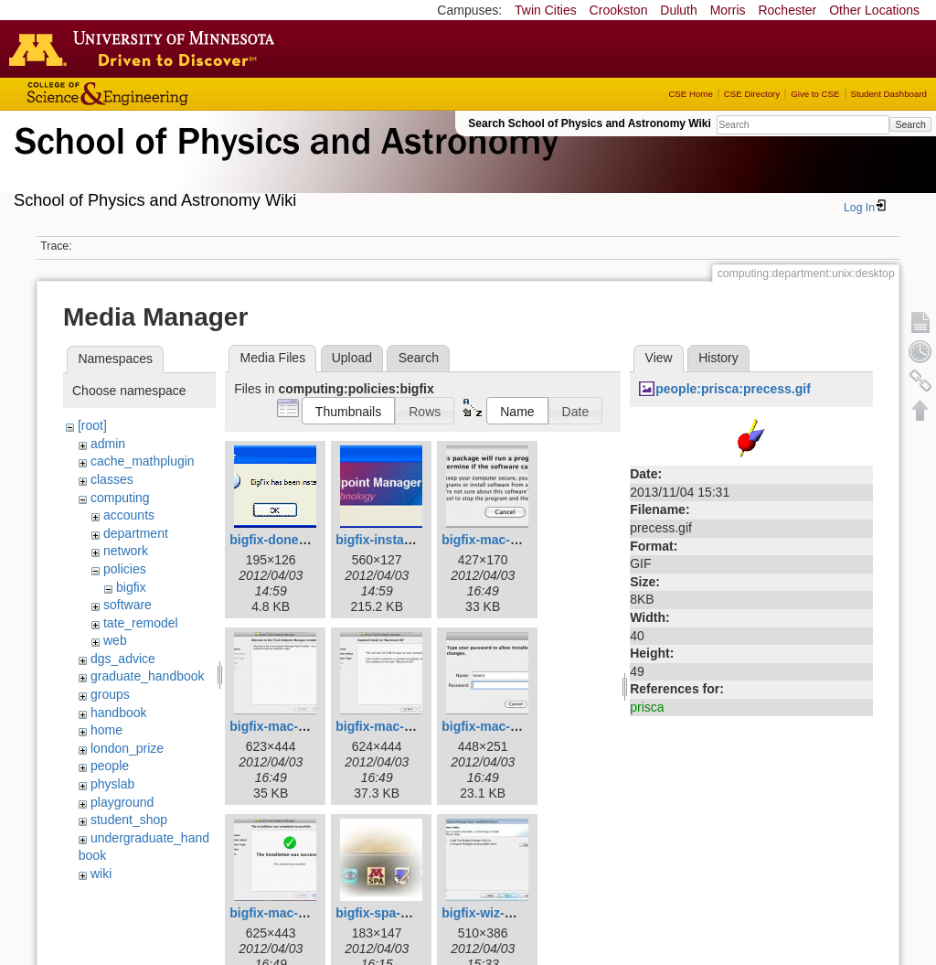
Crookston (619, 10)
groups (110, 694)
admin (107, 443)
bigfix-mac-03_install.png (412, 726)
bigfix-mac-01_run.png (510, 539)
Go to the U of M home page (146, 48)
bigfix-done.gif (273, 539)
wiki (101, 873)
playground (122, 802)
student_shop (128, 819)
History (718, 357)
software (127, 604)
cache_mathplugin (142, 461)
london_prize (127, 748)
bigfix (131, 587)
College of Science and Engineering (164, 94)
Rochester (787, 10)
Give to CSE (815, 94)
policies (124, 569)
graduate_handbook (147, 676)
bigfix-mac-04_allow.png (515, 726)
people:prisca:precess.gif (733, 388)
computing (120, 497)
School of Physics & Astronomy (283, 162)
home (106, 730)
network (125, 550)
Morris (728, 10)
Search (910, 124)
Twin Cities (546, 10)
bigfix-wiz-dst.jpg (493, 913)
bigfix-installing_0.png (403, 539)
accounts (128, 515)
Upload (352, 357)
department (135, 533)
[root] (92, 425)
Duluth (678, 10)
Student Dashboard (889, 94)
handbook (118, 712)
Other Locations (874, 10)
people (109, 765)
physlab (112, 784)
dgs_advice (122, 658)
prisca (647, 707)
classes (111, 479)
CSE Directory (752, 94)
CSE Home (690, 94)
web (115, 640)
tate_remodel (140, 623)
